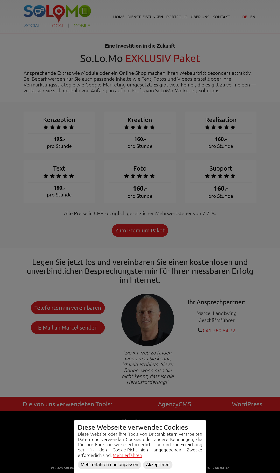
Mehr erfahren (127, 455)
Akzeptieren (158, 464)
